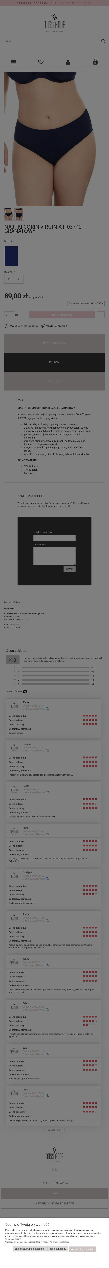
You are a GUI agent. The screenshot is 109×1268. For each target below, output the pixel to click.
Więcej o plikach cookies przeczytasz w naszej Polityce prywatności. (37, 1242)
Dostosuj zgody (58, 1249)
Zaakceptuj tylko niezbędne (29, 1249)
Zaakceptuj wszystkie (82, 1249)
